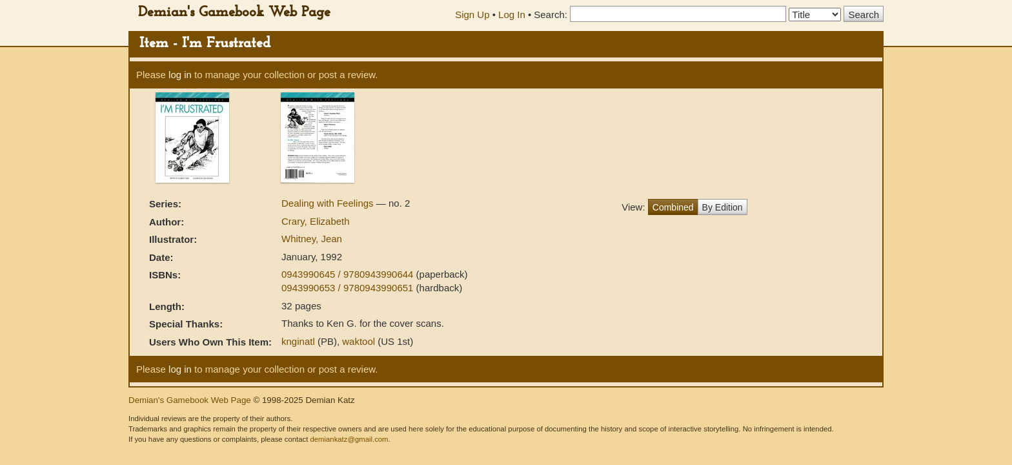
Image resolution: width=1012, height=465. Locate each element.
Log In (511, 14)
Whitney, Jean (311, 238)
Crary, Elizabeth (315, 221)
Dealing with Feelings (328, 203)
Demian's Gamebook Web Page (234, 12)
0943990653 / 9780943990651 (348, 287)
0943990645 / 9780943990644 (348, 274)
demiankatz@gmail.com (349, 439)
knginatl (298, 341)
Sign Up (472, 14)
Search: (550, 14)
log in (180, 74)
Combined (673, 207)
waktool (358, 341)
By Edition (722, 207)
